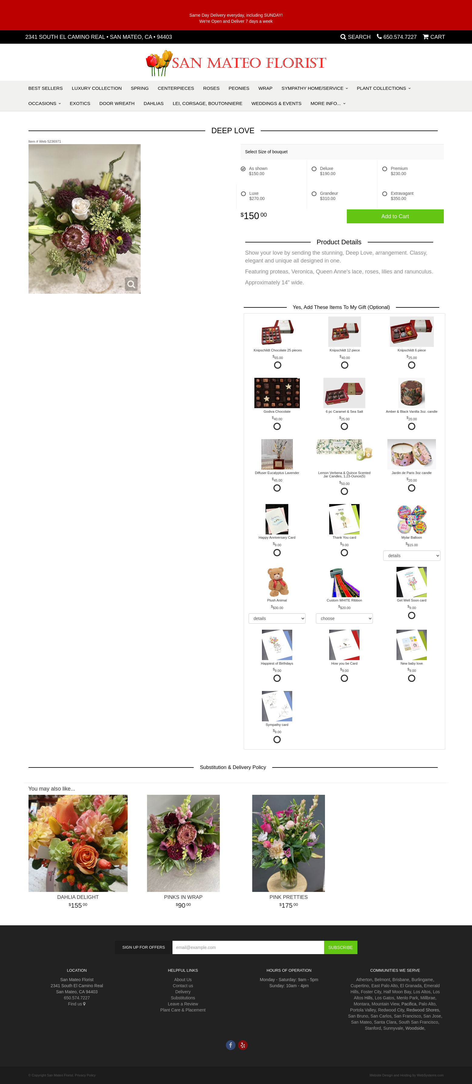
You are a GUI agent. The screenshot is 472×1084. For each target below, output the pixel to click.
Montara (361, 1003)
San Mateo (361, 1022)
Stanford (373, 1028)
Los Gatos (384, 997)
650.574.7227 (400, 37)
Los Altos (422, 991)
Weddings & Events (276, 103)
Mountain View (385, 1003)
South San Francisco (418, 1022)
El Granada (411, 985)
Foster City (371, 991)
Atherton (364, 979)
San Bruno (358, 1016)
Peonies (239, 88)
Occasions (42, 103)
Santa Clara (385, 1022)
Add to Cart (395, 216)
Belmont (382, 979)
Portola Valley (363, 1010)
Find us (77, 1003)
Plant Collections (381, 88)
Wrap (266, 88)
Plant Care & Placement (183, 1010)
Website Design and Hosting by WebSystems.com (407, 1075)
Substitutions (183, 997)
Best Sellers (45, 88)
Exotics (80, 103)
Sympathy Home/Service (312, 88)
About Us (183, 979)
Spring (140, 88)
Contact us (183, 985)
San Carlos (380, 1016)
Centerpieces (176, 88)
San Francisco (407, 1016)
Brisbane (401, 979)
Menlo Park (407, 997)
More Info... (326, 103)
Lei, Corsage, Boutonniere (208, 103)
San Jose (432, 1016)
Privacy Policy (85, 1075)
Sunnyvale (393, 1028)
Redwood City (391, 1010)
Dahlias (154, 103)
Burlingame (422, 979)
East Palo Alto (384, 985)
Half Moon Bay (397, 991)
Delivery (183, 991)
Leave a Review (183, 1003)
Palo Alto (427, 1003)
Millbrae (427, 997)
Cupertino (359, 985)
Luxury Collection (97, 88)
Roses (211, 88)
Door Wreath (117, 103)
